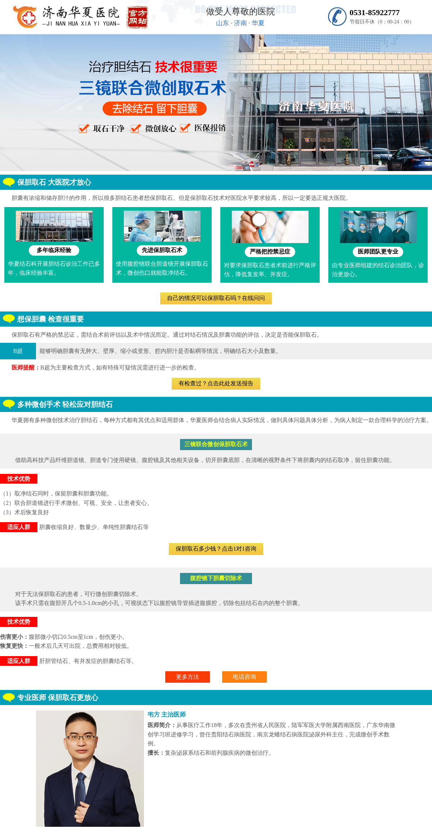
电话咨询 (244, 677)
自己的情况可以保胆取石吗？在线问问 (216, 298)
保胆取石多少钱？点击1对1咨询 (216, 549)
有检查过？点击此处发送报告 (216, 383)
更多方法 (187, 677)
